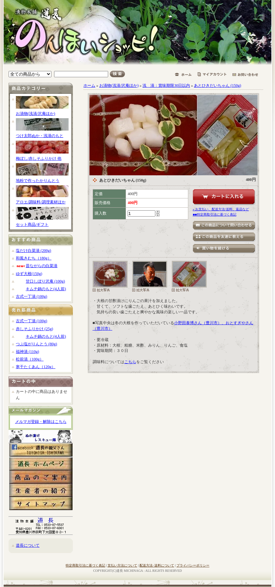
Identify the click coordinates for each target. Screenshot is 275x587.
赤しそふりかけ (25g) (34, 329)
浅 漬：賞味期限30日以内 (166, 85)
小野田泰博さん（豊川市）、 (200, 323)
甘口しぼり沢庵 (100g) (40, 281)
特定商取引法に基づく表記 (85, 565)
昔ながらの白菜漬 (36, 265)
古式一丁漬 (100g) (31, 296)
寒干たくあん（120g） (35, 366)
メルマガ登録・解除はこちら (41, 421)
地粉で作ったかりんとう (37, 180)
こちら (130, 362)
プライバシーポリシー (192, 565)
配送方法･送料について (156, 565)
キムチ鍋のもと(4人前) (41, 289)
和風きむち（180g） (33, 258)
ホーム (89, 85)
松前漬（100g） (30, 359)
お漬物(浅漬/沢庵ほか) (35, 113)
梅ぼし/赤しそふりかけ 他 (38, 158)
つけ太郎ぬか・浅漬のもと (39, 135)
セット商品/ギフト (32, 224)
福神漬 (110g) (27, 351)
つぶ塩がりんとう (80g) (36, 344)
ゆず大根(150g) (29, 273)
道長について (28, 545)
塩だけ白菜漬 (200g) (33, 250)
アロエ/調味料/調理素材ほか (41, 202)
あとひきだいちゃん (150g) (217, 85)
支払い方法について (122, 565)
